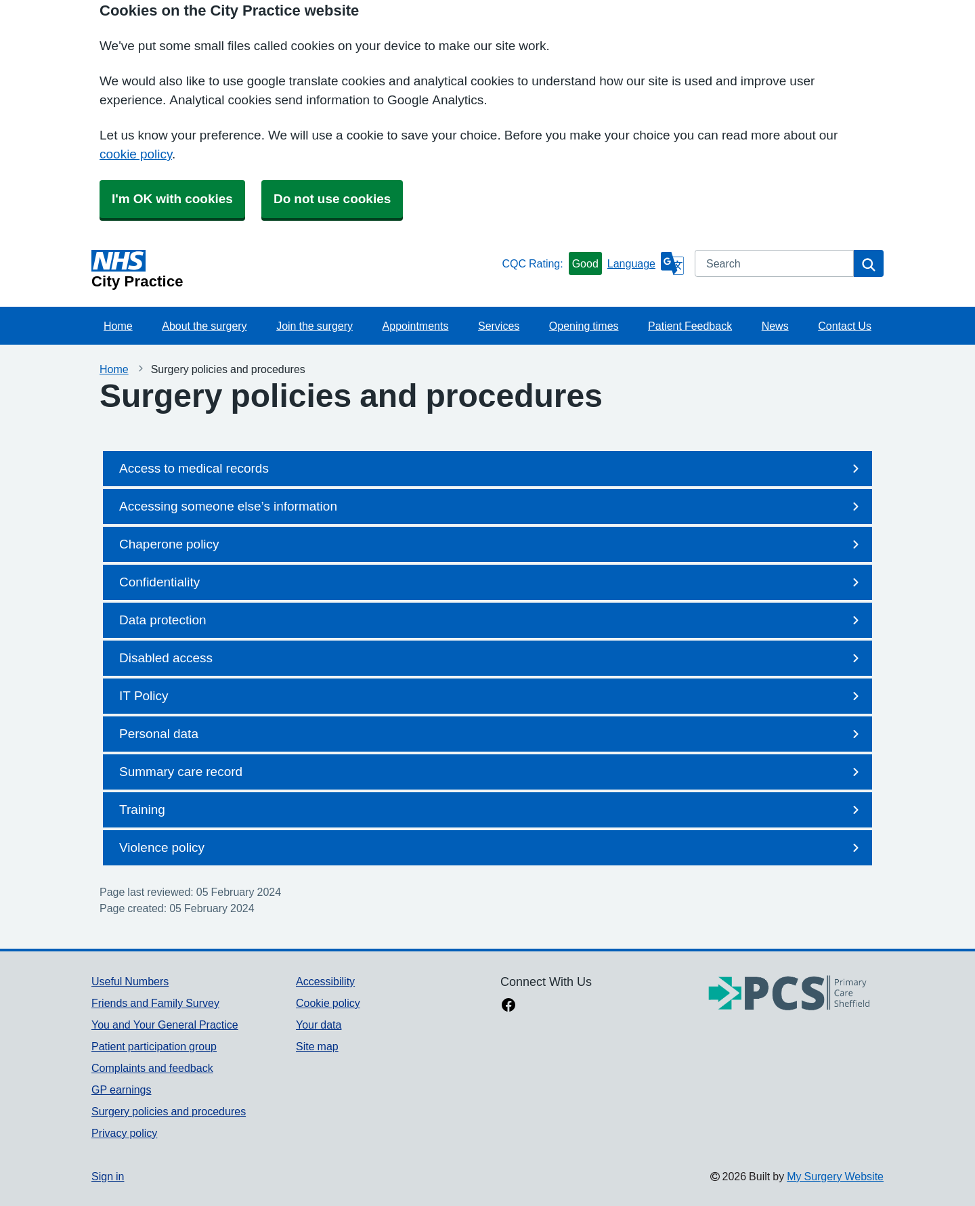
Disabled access (491, 658)
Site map (317, 1046)
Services (498, 325)
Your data (318, 1024)
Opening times (584, 325)
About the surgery (204, 325)
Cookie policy (328, 1002)
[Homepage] (293, 269)
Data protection (491, 620)
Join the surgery (314, 325)
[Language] (645, 263)
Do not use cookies (332, 198)
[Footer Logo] (789, 993)
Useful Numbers (130, 981)
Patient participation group (154, 1046)
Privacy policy (124, 1132)
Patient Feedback (690, 325)
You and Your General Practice (164, 1024)
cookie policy (136, 154)
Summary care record (491, 772)
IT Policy (491, 696)
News (775, 325)
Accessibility (325, 981)
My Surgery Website (835, 1176)
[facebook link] (508, 1006)
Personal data (491, 734)
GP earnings (121, 1089)
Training (491, 810)
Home (118, 325)
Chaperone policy (491, 544)
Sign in (107, 1176)
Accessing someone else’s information (491, 506)
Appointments (416, 325)
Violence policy (491, 848)
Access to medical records (491, 468)
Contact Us (844, 325)
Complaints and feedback (152, 1067)
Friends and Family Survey (155, 1002)
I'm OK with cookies (172, 198)
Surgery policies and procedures (168, 1111)
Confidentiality (491, 582)
